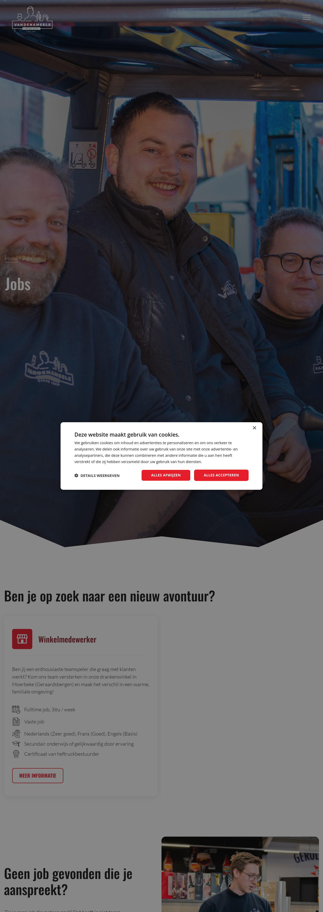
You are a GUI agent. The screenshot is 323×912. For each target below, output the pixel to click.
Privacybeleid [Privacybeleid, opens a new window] (214, 461)
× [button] (254, 428)
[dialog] (161, 456)
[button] (97, 475)
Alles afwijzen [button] (166, 475)
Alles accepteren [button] (221, 475)
